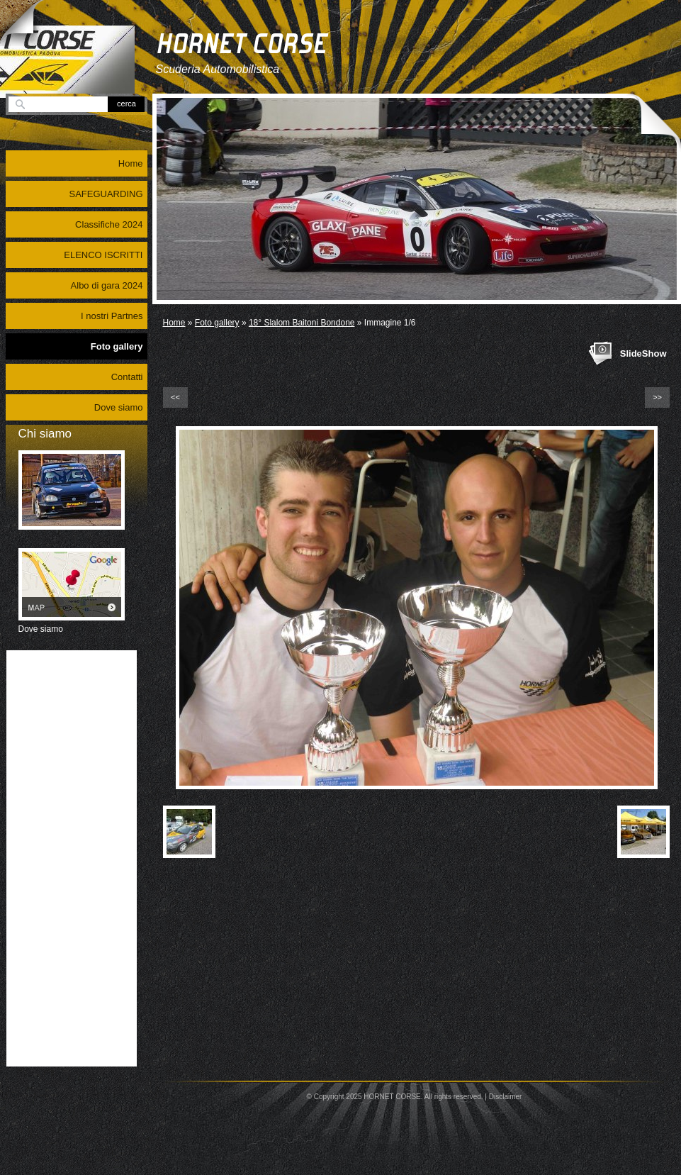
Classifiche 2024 (108, 224)
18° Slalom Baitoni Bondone (302, 323)
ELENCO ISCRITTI (103, 255)
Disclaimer (505, 1097)
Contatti (127, 377)
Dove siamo (118, 407)
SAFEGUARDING (105, 194)
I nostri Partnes (111, 316)
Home (174, 323)
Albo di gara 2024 (107, 285)
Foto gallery (217, 323)
